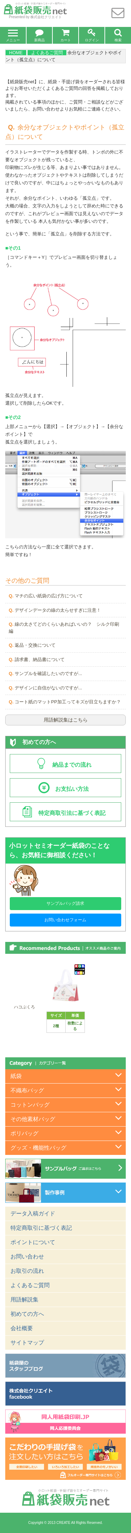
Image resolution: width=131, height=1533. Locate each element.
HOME (16, 52)
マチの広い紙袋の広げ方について (49, 595)
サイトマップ (27, 1343)
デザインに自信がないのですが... (48, 687)
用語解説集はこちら (66, 720)
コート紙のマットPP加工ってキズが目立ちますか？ (68, 701)
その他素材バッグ (32, 1119)
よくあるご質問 (47, 52)
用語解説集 (24, 1300)
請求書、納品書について (40, 659)
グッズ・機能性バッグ (38, 1148)
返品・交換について (35, 645)
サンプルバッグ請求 (65, 903)
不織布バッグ (27, 1090)
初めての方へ (32, 742)
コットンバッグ (30, 1105)
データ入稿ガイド (32, 1213)
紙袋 (16, 1076)
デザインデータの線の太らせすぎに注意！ (58, 610)
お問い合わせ (27, 1256)
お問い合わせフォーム (65, 919)
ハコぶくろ (24, 1007)
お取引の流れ (27, 1271)
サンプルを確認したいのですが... (48, 673)
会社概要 (21, 1328)
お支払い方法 (69, 789)
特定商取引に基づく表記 (41, 1228)
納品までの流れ (64, 765)
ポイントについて (32, 1242)
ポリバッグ (24, 1133)
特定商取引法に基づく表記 (63, 813)
